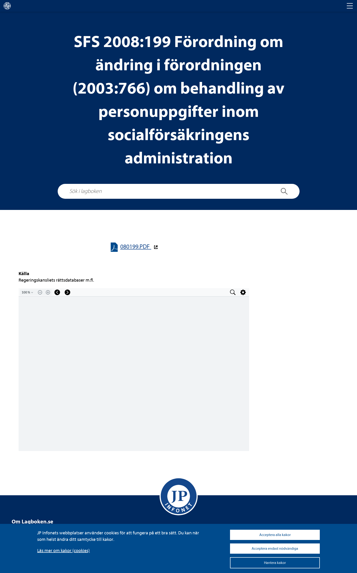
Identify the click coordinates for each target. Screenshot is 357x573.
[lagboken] (7, 6)
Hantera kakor (275, 563)
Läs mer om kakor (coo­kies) (63, 550)
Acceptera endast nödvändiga (275, 548)
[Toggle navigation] (350, 6)
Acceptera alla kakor (275, 535)
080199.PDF (135, 246)
